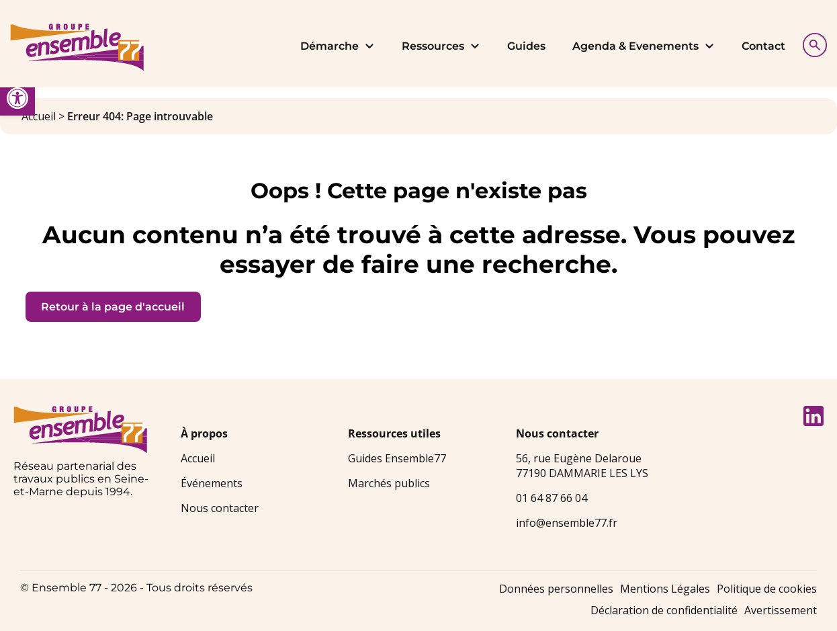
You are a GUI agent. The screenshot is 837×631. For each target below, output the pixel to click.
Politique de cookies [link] (767, 588)
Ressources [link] (441, 46)
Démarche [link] (337, 46)
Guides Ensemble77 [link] (397, 458)
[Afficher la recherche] (811, 43)
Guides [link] (526, 46)
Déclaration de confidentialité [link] (664, 610)
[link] (17, 98)
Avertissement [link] (780, 610)
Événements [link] (212, 483)
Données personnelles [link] (556, 588)
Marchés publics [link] (389, 483)
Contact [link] (763, 46)
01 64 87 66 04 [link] (551, 498)
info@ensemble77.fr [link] (566, 522)
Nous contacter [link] (220, 508)
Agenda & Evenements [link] (643, 46)
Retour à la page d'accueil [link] (113, 306)
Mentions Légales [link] (665, 588)
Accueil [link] (38, 116)
